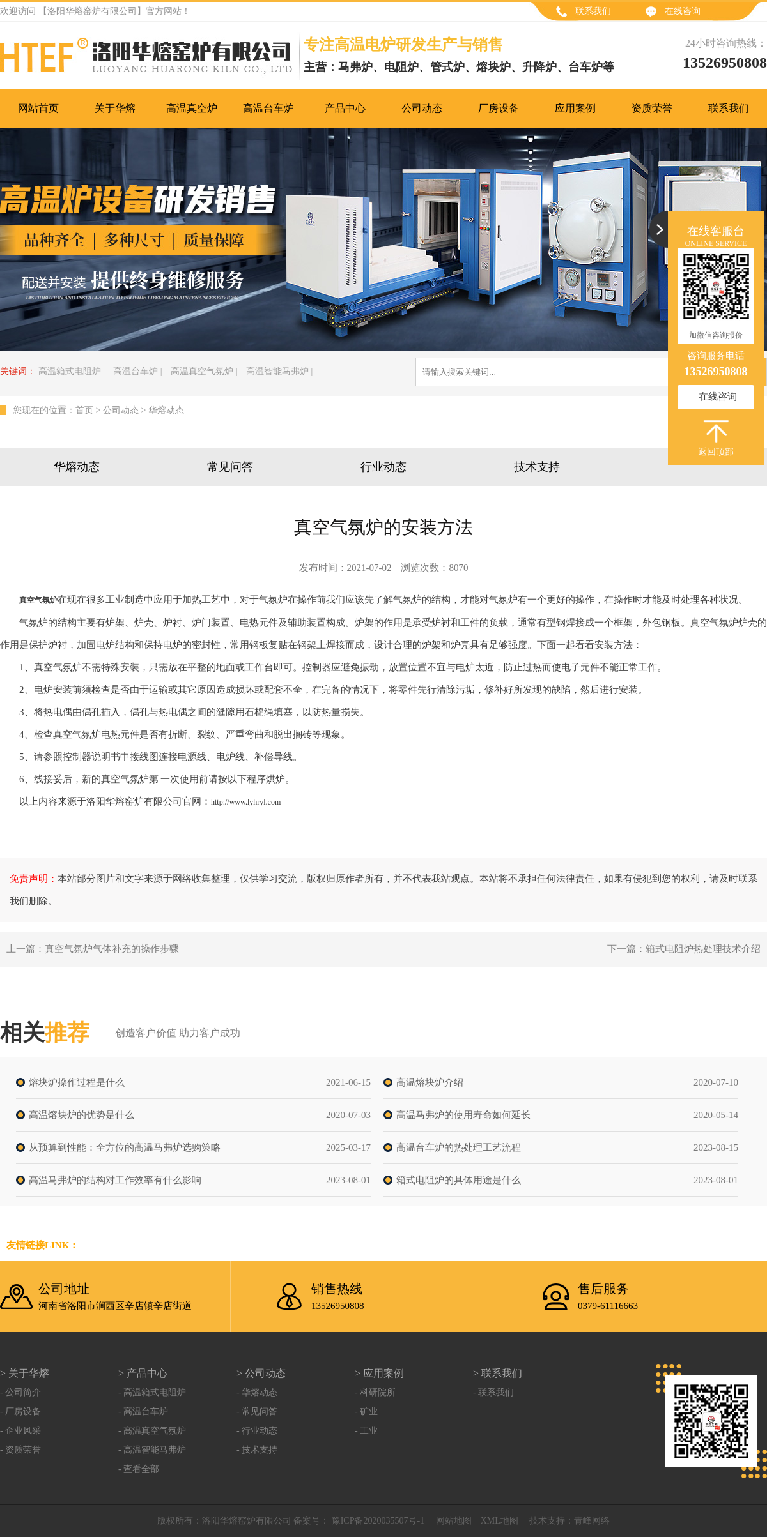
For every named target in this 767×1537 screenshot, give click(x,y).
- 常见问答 (256, 1411)
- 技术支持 (256, 1450)
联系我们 (593, 11)
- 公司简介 (20, 1392)
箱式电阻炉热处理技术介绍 (703, 949)
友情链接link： (42, 1245)
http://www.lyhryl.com (246, 802)
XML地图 (499, 1521)
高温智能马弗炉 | (279, 371)
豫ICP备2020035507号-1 (376, 1521)
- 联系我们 (493, 1392)
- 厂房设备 (20, 1411)
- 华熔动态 (256, 1392)
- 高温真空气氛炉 (152, 1430)
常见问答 (230, 466)
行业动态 (383, 466)
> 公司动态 (261, 1373)
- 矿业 (366, 1411)
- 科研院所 (375, 1392)
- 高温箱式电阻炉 (152, 1392)
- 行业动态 (256, 1430)
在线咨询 (683, 11)
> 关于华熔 (24, 1373)
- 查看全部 (138, 1469)
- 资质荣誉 (20, 1450)
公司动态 (121, 410)
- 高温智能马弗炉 (152, 1450)
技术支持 (537, 466)
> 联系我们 (497, 1373)
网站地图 (454, 1521)
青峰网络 (592, 1521)
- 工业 (366, 1430)
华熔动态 (166, 410)
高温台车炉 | (137, 371)
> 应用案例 (379, 1373)
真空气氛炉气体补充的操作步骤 (112, 949)
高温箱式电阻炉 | (71, 371)
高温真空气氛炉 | (204, 371)
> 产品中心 (142, 1373)
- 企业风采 (20, 1430)
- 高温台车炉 (143, 1411)
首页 (84, 410)
